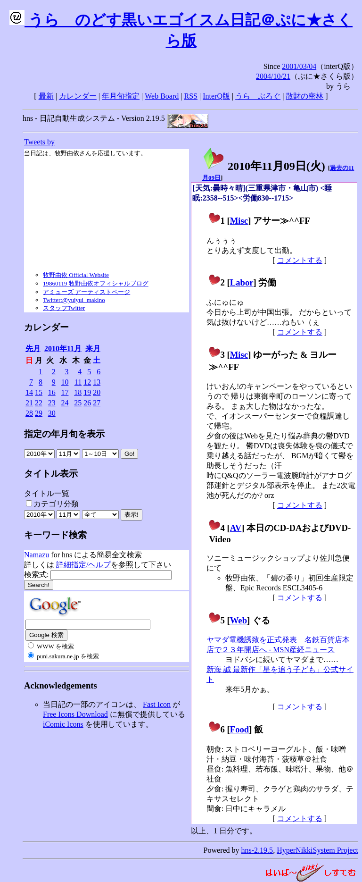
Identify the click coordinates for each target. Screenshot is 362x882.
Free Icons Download (75, 714)
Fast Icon (157, 704)
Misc (239, 221)
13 (96, 382)
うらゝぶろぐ (257, 96)
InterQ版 (216, 96)
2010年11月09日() (263, 166)
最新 (46, 96)
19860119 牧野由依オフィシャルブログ (95, 283)
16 (52, 392)
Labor (242, 282)
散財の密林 (304, 96)
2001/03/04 (299, 66)
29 (38, 413)
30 (52, 413)
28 (29, 413)
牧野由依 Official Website (76, 274)
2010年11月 (63, 348)
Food (239, 729)
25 (78, 403)
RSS (190, 96)
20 (96, 392)
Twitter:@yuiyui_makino (74, 299)
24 (64, 403)
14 (29, 392)
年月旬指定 (121, 96)
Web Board (162, 96)
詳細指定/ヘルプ (83, 565)
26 (87, 403)
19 (87, 392)
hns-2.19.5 (257, 850)
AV (236, 528)
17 (64, 392)
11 (78, 382)
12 (87, 382)
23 (52, 403)
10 (64, 382)
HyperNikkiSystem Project (317, 850)
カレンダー (78, 96)
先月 (33, 348)
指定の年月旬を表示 (64, 434)
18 (78, 392)
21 (29, 403)
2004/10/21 (273, 76)
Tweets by (39, 142)
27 (96, 403)
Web (238, 620)
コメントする (299, 260)
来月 (92, 348)
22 (38, 403)
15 (38, 392)
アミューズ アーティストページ (86, 291)
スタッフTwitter (64, 307)
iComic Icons (63, 724)
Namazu (36, 555)
